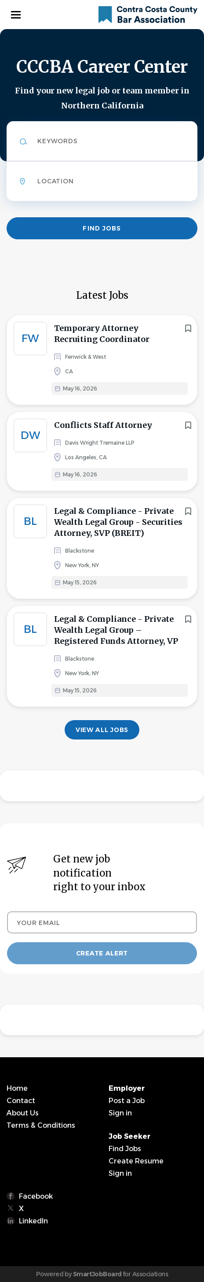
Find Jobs (102, 228)
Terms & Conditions (41, 1125)
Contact (21, 1100)
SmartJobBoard (97, 1274)
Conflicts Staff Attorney (103, 425)
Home (17, 1088)
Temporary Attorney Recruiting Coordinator (101, 333)
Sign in (120, 1113)
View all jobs (102, 730)
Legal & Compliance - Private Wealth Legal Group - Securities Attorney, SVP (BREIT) (118, 522)
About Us (23, 1113)
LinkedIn (33, 1221)
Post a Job (127, 1100)
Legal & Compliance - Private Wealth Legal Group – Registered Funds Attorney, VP (116, 630)
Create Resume (136, 1161)
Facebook (36, 1196)
